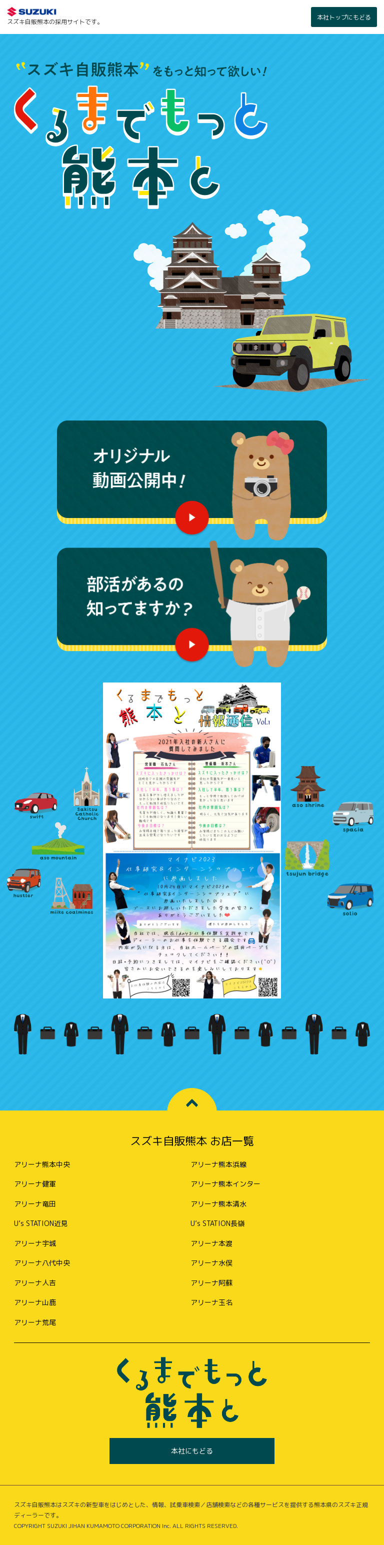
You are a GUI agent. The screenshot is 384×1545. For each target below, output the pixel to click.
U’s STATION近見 (41, 1223)
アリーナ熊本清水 (218, 1203)
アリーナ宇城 (35, 1243)
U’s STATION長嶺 (217, 1223)
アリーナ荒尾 (35, 1322)
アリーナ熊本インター (225, 1183)
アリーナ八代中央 (42, 1263)
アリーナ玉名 (211, 1302)
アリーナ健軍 (35, 1183)
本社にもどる (192, 1451)
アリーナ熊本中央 (42, 1164)
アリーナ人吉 (35, 1283)
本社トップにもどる (344, 17)
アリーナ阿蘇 (211, 1283)
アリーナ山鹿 (35, 1302)
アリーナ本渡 (211, 1243)
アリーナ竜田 (35, 1203)
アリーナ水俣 (211, 1263)
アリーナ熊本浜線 (218, 1164)
